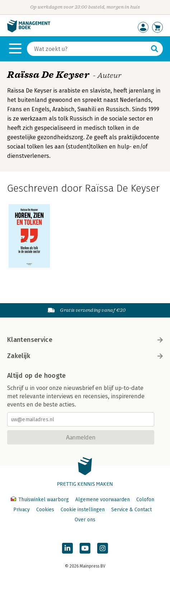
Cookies (45, 510)
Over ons (85, 520)
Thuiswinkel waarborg (40, 500)
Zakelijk (85, 356)
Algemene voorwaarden (102, 500)
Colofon (145, 500)
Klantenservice (85, 340)
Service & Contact (131, 510)
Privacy (21, 510)
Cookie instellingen (83, 510)
